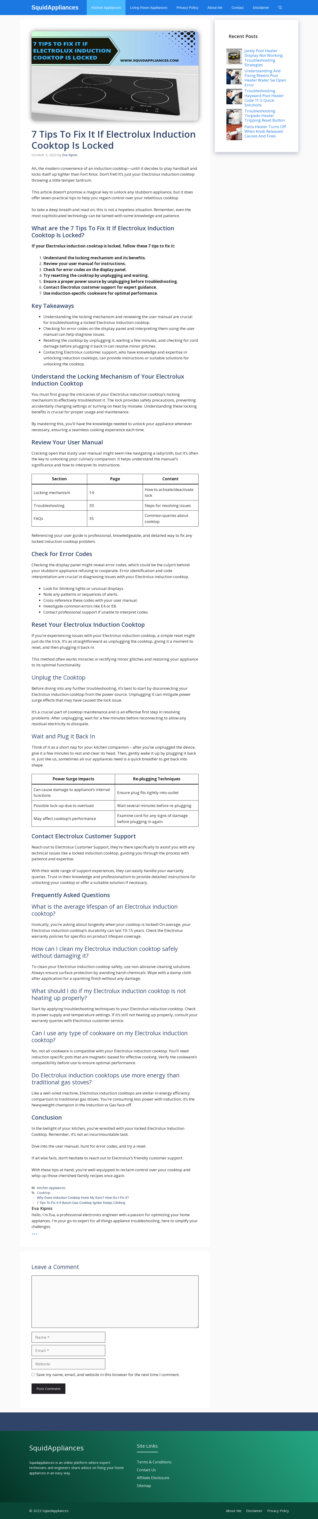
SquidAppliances (55, 7)
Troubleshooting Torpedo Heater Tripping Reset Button (264, 115)
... (35, 1231)
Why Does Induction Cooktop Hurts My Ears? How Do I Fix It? (83, 1197)
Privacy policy (278, 1510)
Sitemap (144, 1485)
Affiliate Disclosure (153, 1477)
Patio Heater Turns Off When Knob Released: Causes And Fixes (265, 131)
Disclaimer (261, 7)
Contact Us (146, 1469)
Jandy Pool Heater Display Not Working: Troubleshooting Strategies (263, 57)
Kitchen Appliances (106, 7)
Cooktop (43, 1192)
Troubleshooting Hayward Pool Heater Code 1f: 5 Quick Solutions (264, 98)
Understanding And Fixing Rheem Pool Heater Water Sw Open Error (265, 78)
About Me (215, 7)
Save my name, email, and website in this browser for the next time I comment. (108, 1374)
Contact (238, 7)
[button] (280, 7)
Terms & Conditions (154, 1462)
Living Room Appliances (148, 7)
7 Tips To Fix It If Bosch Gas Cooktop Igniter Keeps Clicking (81, 1203)
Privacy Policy (187, 7)
